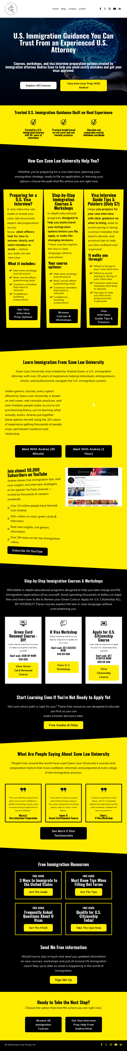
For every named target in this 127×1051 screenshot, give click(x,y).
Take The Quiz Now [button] (88, 929)
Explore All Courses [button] (38, 85)
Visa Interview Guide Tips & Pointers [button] (104, 278)
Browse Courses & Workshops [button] (63, 278)
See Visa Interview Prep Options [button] (23, 277)
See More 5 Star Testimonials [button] (63, 835)
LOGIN (82, 8)
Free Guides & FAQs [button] (63, 726)
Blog (63, 8)
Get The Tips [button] (88, 893)
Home (55, 8)
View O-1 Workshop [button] (63, 668)
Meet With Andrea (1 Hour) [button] (88, 452)
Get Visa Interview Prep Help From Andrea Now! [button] (84, 1026)
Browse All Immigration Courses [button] (43, 1026)
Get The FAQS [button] (38, 929)
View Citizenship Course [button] (104, 674)
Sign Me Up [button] (63, 982)
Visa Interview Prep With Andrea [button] (83, 85)
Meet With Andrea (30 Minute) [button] (38, 452)
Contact (72, 8)
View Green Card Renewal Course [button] (23, 671)
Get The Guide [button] (38, 893)
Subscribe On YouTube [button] (31, 551)
